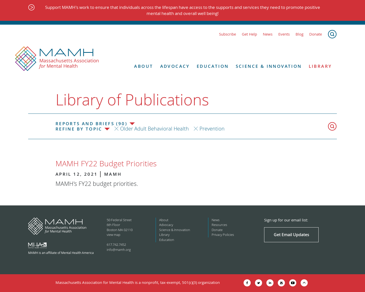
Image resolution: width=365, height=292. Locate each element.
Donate (315, 34)
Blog (299, 34)
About (143, 66)
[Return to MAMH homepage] (57, 58)
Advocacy (175, 66)
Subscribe (227, 34)
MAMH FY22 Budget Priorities (106, 163)
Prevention (212, 128)
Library (320, 66)
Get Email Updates (291, 234)
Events (284, 34)
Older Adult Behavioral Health (154, 128)
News (267, 34)
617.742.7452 (116, 244)
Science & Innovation (269, 66)
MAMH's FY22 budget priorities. (97, 184)
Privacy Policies (223, 234)
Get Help (249, 34)
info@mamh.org (119, 249)
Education (213, 66)
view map (113, 234)
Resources (219, 224)
